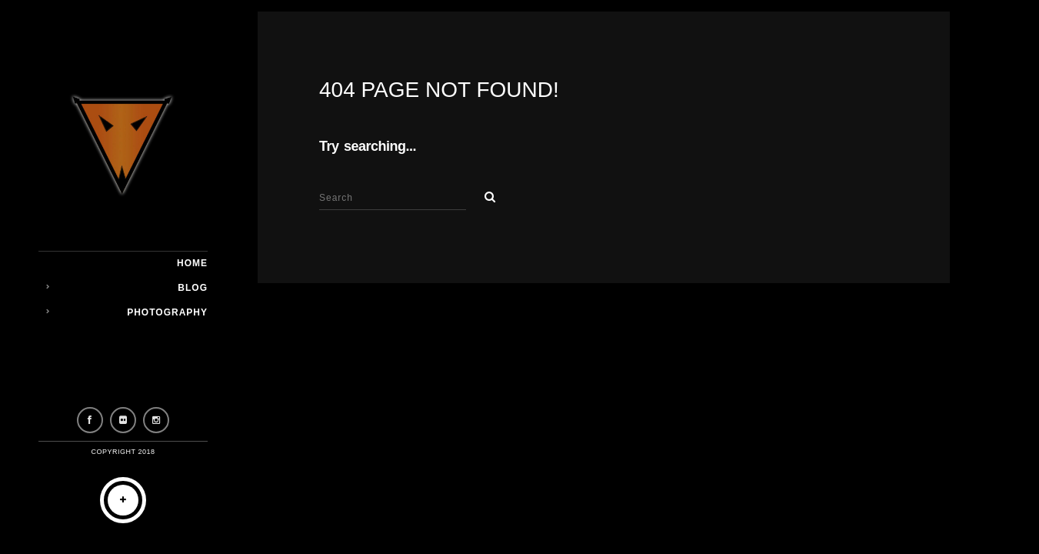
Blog (193, 287)
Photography (167, 312)
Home (192, 263)
